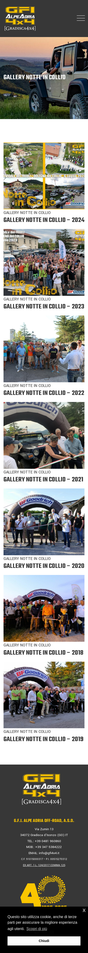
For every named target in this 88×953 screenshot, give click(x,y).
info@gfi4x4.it (49, 853)
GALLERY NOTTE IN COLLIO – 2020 (44, 566)
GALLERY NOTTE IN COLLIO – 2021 (43, 480)
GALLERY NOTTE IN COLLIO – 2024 (44, 220)
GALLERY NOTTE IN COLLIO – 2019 (44, 739)
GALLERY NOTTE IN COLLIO (27, 212)
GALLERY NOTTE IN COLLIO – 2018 (43, 653)
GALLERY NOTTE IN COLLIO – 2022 (44, 393)
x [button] (84, 910)
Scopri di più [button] (37, 929)
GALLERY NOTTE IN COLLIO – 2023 (44, 307)
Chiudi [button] (44, 941)
